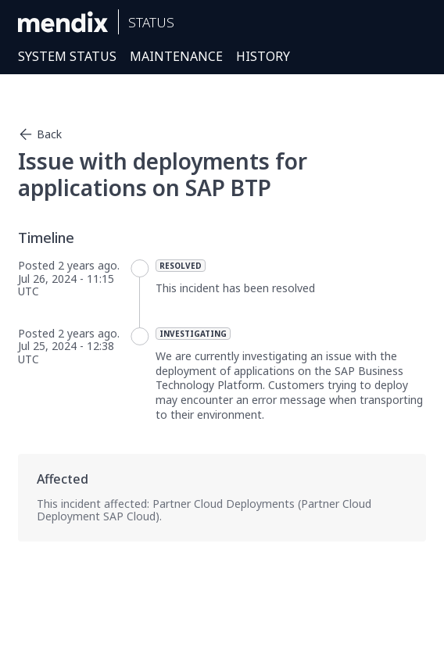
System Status (67, 56)
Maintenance (176, 56)
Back (40, 134)
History (263, 56)
